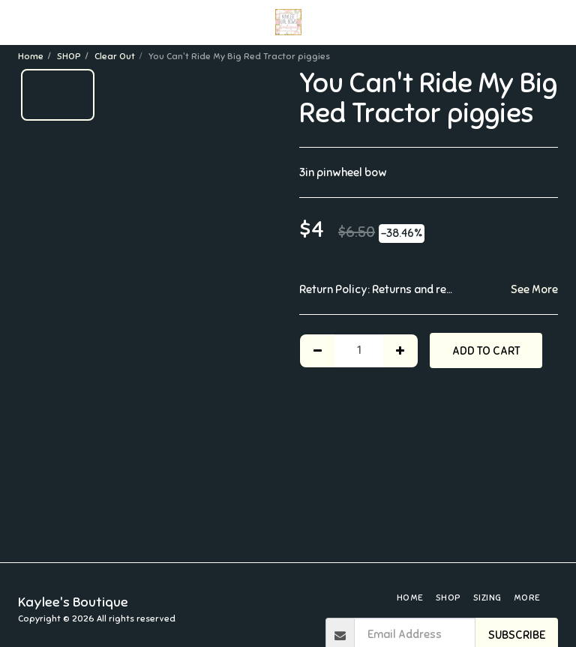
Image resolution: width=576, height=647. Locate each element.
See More (534, 289)
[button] (16, 21)
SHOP (69, 56)
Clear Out (114, 56)
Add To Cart (486, 351)
